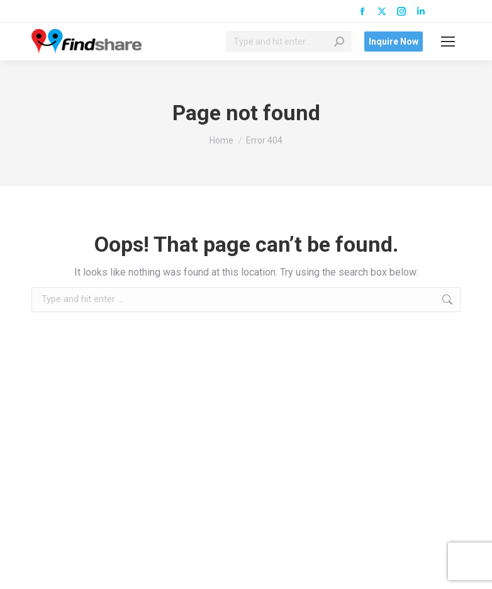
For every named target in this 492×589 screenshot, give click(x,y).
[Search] (289, 41)
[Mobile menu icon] (448, 41)
